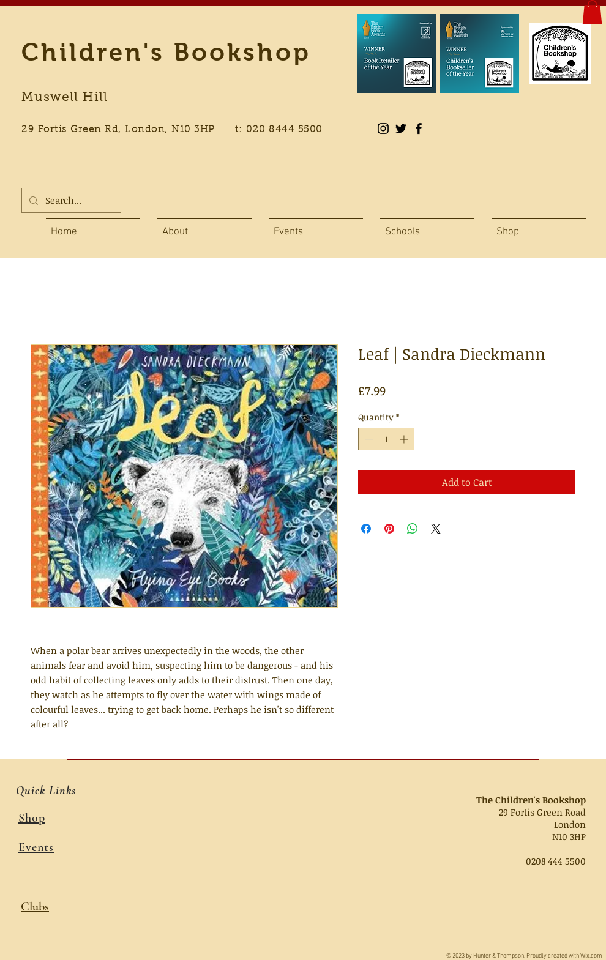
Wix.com (591, 956)
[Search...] (70, 200)
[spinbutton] (386, 439)
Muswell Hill (64, 98)
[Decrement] (367, 439)
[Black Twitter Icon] (401, 128)
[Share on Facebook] (366, 528)
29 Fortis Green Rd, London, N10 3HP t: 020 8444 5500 (178, 130)
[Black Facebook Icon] (418, 128)
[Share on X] (435, 528)
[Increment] (405, 439)
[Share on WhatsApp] (412, 528)
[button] (592, 12)
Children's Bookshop (166, 52)
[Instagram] (383, 128)
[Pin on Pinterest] (389, 528)
